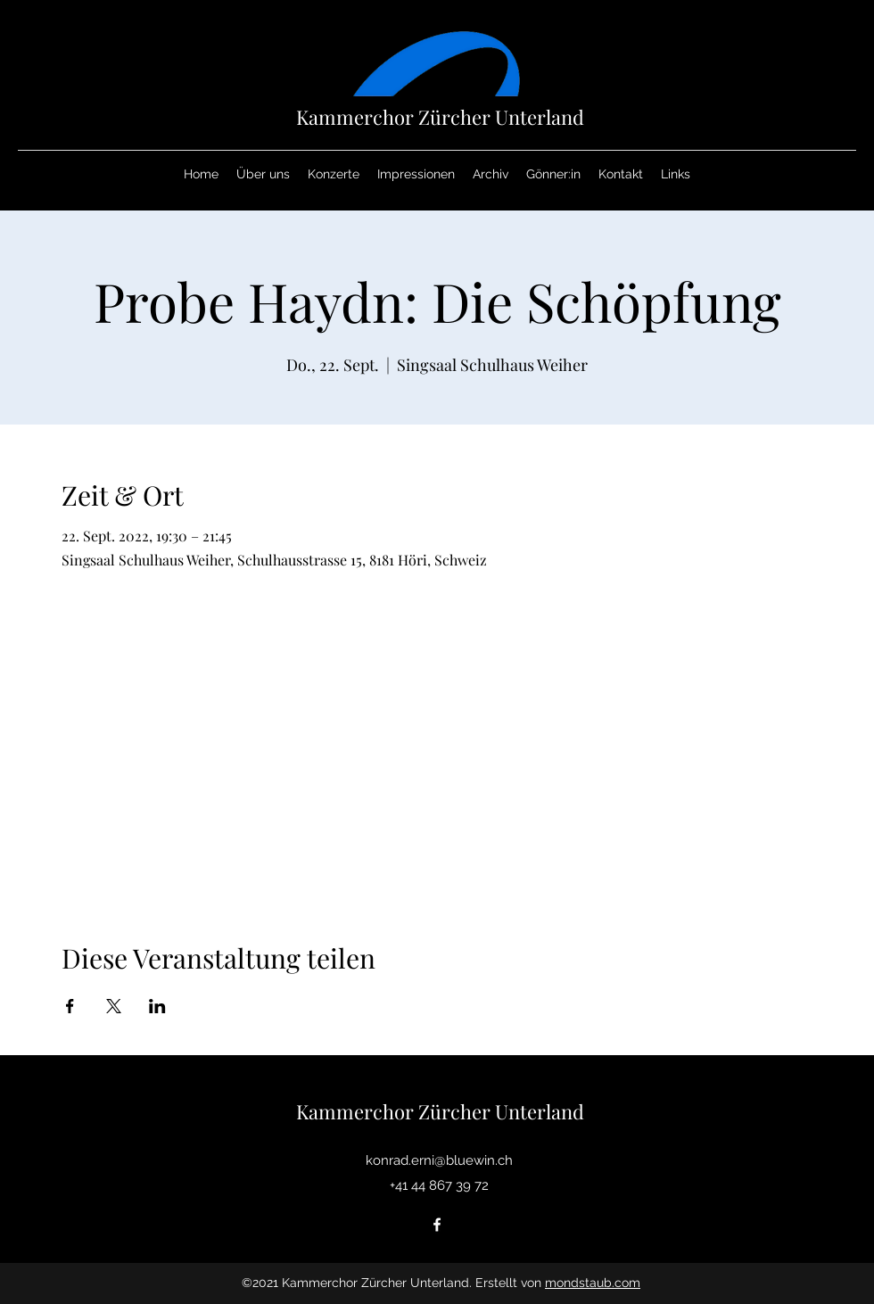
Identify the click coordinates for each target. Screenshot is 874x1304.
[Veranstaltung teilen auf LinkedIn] (157, 1006)
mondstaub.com (592, 1282)
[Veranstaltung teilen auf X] (113, 1006)
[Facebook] (437, 1225)
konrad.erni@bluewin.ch (439, 1160)
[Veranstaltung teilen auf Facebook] (70, 1006)
